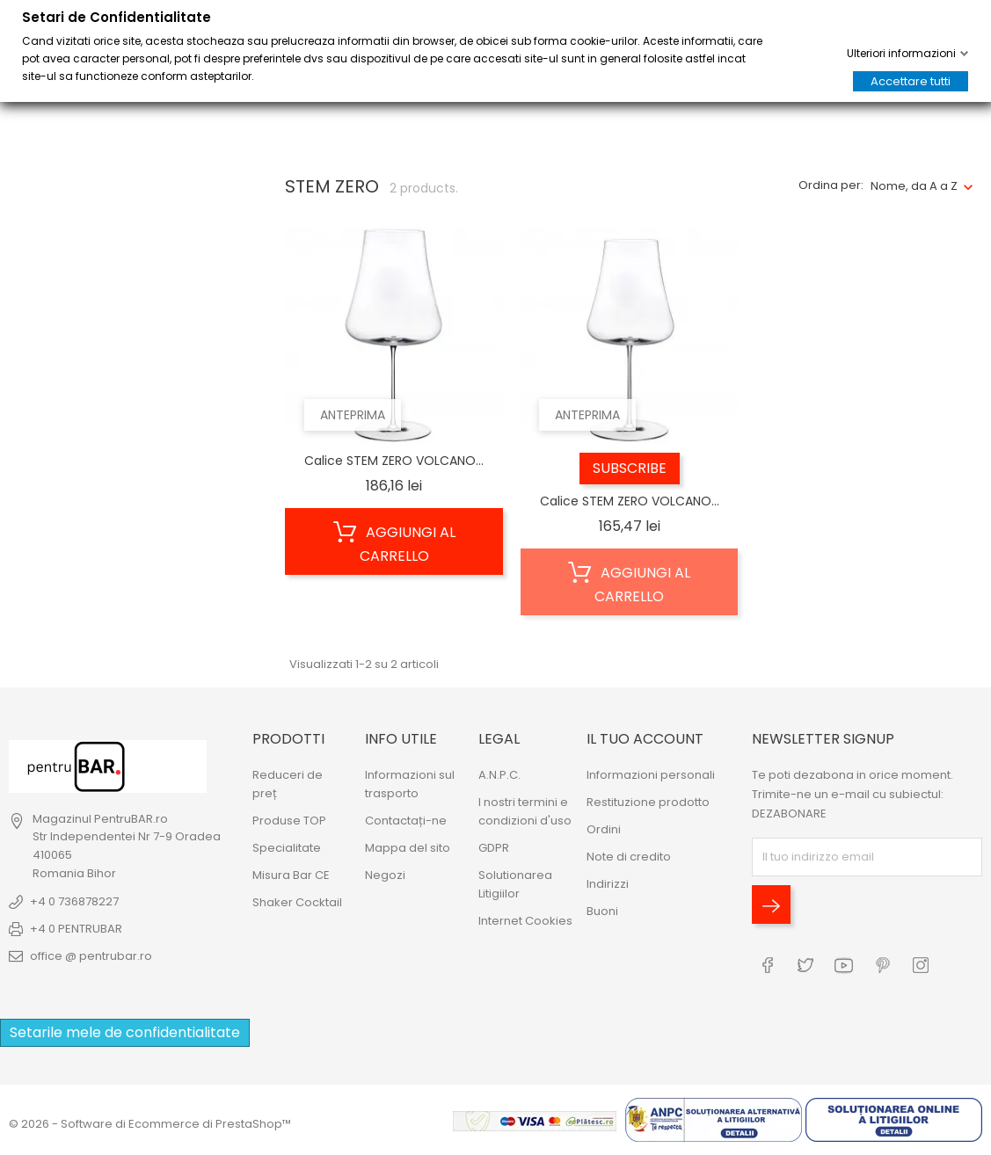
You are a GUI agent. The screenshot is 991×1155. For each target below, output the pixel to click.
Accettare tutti (911, 81)
